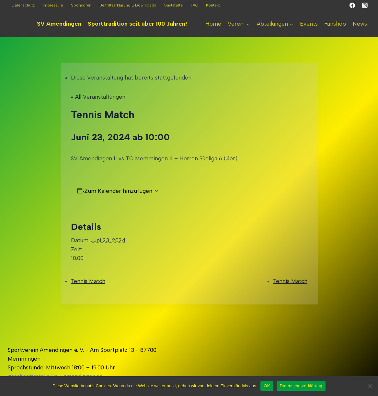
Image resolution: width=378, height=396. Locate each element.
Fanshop (335, 23)
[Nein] (370, 386)
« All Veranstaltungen (98, 96)
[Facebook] (352, 5)
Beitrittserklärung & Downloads (127, 5)
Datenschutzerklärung (301, 385)
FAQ (194, 5)
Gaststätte (173, 5)
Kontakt (213, 5)
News (360, 23)
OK (267, 385)
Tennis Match (88, 281)
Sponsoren (81, 5)
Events (309, 23)
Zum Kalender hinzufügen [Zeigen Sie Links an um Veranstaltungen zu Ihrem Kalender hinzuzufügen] (118, 190)
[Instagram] (364, 5)
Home (213, 23)
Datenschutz (23, 5)
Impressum (53, 5)
